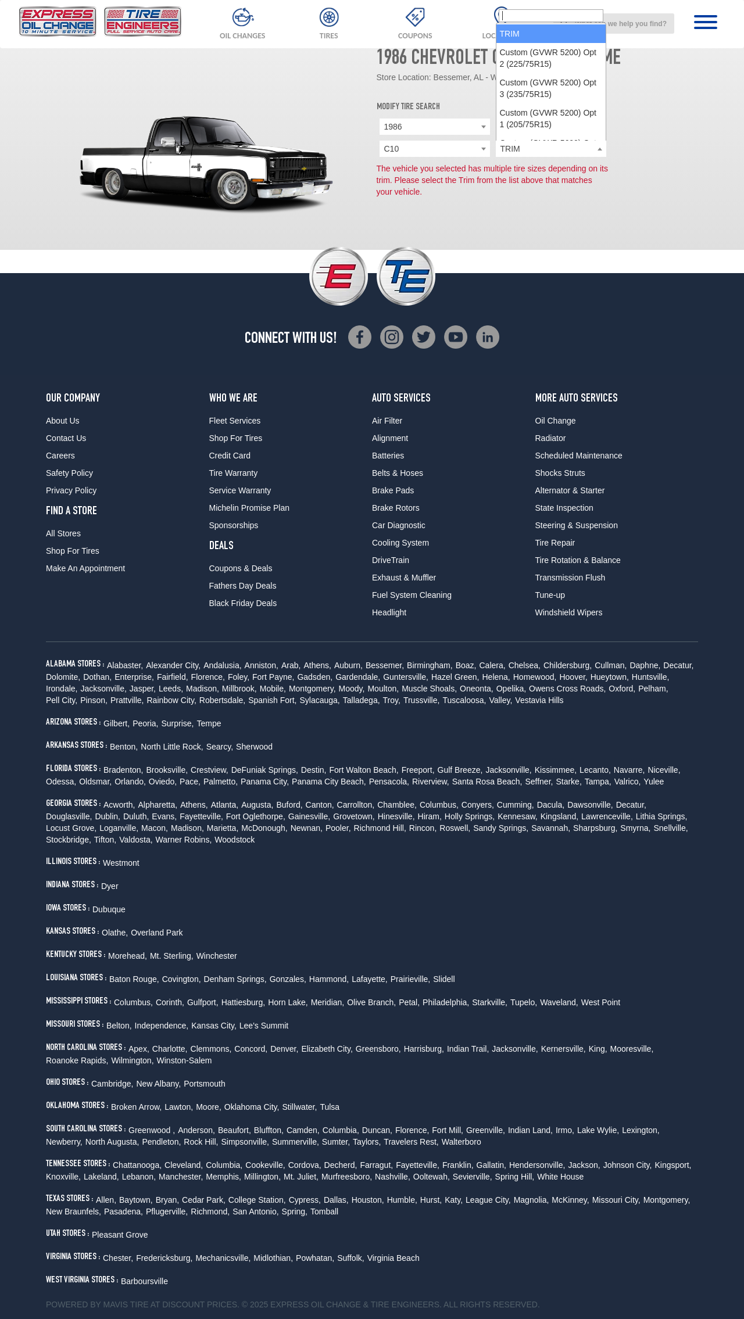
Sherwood (254, 746)
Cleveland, (183, 1165)
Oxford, (622, 688)
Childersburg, (567, 665)
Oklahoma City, (252, 1107)
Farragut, (376, 1165)
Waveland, (559, 1002)
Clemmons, (211, 1048)
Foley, (238, 677)
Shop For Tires (72, 550)
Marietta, (222, 828)
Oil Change (555, 420)
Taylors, (367, 1141)
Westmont (121, 863)
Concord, (250, 1048)
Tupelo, (523, 1002)
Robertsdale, (222, 700)
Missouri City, (616, 1200)
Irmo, (565, 1130)
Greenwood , (151, 1130)
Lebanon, (139, 1176)
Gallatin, (491, 1165)
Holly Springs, (470, 816)
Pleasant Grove (120, 1234)
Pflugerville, (167, 1211)
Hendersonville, (537, 1165)
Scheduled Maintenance (579, 455)
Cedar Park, (204, 1200)
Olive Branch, (371, 1002)
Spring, (294, 1211)
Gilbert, (116, 723)
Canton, (320, 804)
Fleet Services (235, 420)
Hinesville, (396, 816)
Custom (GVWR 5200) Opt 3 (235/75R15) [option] (548, 222)
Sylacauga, (319, 700)
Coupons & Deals (241, 568)
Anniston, (261, 665)
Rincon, (423, 828)
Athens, (317, 665)
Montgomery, (312, 688)
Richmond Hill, (380, 828)
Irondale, (61, 688)
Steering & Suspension (576, 525)
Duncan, (377, 1130)
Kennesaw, (518, 816)
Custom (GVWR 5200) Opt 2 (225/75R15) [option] (548, 191)
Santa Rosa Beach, (487, 781)
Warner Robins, (184, 839)
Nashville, (392, 1176)
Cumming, (515, 804)
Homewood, (535, 677)
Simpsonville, (245, 1141)
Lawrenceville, (607, 816)
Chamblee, (397, 804)
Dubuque (109, 909)
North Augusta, (112, 1141)
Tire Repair (555, 542)
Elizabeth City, (326, 1048)
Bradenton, (123, 770)
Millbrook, (239, 688)
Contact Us (66, 438)
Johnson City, (627, 1165)
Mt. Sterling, (172, 955)
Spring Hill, (515, 1176)
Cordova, (304, 1165)
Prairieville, (410, 979)
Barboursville (144, 1281)
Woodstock (234, 839)
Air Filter (387, 420)
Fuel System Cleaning (412, 595)
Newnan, (307, 828)
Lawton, (178, 1107)
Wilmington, (132, 1060)
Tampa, (598, 781)
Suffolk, (350, 1258)
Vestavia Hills (539, 700)
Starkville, (489, 1002)
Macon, (154, 828)
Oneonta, (476, 688)
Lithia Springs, (662, 816)
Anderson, (196, 1130)
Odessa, (61, 781)
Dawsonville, (590, 804)
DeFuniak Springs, (264, 770)
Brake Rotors (396, 507)
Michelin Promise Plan (249, 507)
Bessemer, (385, 665)
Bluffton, (269, 1130)
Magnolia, (531, 1200)
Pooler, (338, 828)
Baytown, (136, 1200)
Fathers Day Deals (243, 585)
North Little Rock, (172, 746)
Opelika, (511, 688)
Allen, (106, 1200)
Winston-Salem (184, 1060)
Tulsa (329, 1107)
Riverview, (430, 781)
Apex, (138, 1048)
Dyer (110, 886)
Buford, (289, 804)
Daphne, (644, 665)
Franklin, (458, 1165)
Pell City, (61, 700)
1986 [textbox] (393, 126)
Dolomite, (63, 677)
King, (598, 1048)
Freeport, (418, 770)
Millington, (262, 1176)
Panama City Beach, (329, 781)
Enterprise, (134, 677)
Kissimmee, (556, 770)
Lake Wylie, (598, 1130)
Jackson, (584, 1165)
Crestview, (209, 770)
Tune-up (550, 595)
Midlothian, (273, 1258)
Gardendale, (357, 677)
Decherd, (340, 1165)
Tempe (209, 723)
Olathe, (115, 932)
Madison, (202, 688)
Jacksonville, (103, 688)
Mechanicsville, (223, 1258)
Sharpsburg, (595, 828)
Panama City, (265, 781)
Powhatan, (315, 1258)
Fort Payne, (273, 677)
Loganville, (118, 828)
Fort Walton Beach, (363, 770)
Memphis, (223, 1176)
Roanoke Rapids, (77, 1060)
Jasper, (143, 688)
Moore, (208, 1107)
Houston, (368, 1200)
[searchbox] (551, 149)
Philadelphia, (446, 1002)
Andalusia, (222, 665)
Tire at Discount (167, 1304)
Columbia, (341, 1130)
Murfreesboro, (346, 1176)
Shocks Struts (560, 473)
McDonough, (264, 828)
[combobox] (613, 23)
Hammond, (329, 979)
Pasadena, (123, 1211)
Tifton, (105, 839)
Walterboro (461, 1141)
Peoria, (145, 723)
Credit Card (230, 455)
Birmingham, (430, 665)
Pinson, (94, 700)
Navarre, (629, 770)
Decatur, (678, 665)
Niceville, (664, 770)
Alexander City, (173, 665)
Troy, (391, 700)
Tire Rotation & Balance (578, 560)
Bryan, (167, 1200)
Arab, (291, 665)
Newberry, (64, 1141)
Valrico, (627, 781)
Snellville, (670, 828)
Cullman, (611, 665)
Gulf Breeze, (460, 770)
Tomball (324, 1211)
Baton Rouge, (134, 979)
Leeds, (171, 688)
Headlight (389, 612)
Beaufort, (234, 1130)
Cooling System (400, 542)
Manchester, (181, 1176)
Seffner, (539, 781)
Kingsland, (559, 816)
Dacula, (550, 804)
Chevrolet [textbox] (517, 126)
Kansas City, (214, 1025)
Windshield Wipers (569, 612)
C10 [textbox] (391, 148)
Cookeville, (265, 1165)
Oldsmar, (95, 781)
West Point (600, 1002)
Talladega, (361, 700)
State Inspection (564, 507)
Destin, (314, 770)
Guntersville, (405, 677)
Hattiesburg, (243, 1002)
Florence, (208, 677)
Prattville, (127, 700)
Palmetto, (220, 781)
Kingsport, (672, 1165)
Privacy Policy (71, 490)
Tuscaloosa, (464, 700)
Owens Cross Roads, (567, 688)
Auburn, (348, 665)
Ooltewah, (431, 1176)
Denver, (284, 1048)
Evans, (164, 816)
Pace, (190, 781)
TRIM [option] (510, 167)
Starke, (568, 781)
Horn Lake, (287, 1002)
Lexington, (641, 1130)
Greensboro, (378, 1048)
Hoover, (573, 677)
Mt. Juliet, (301, 1176)
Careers (60, 455)
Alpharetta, (157, 804)
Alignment (390, 438)
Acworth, (119, 804)
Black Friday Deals (243, 603)
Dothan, (97, 677)
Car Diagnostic (398, 525)
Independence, (162, 1025)
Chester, (118, 1258)
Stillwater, (299, 1107)
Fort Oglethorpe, (255, 816)
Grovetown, (354, 816)
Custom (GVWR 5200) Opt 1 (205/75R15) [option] (548, 252)
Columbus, (439, 804)
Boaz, (466, 665)
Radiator (550, 438)
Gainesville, (309, 816)
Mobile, (273, 688)
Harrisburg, (424, 1048)
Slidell (444, 979)
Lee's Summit (263, 1025)
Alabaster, (125, 665)
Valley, (500, 700)
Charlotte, (170, 1048)
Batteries (388, 455)
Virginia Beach (393, 1258)
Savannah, (550, 828)
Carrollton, (356, 804)
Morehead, (127, 955)
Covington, (181, 979)
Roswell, (454, 828)
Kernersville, (563, 1048)
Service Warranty (240, 490)
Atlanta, (224, 804)
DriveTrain (390, 560)
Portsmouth (205, 1083)
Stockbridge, (68, 839)
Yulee (653, 781)
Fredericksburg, (164, 1258)
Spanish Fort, (272, 700)
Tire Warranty (233, 473)
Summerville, (295, 1141)
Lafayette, (370, 979)
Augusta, (257, 804)
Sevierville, (472, 1176)
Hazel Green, (455, 677)
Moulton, (383, 688)
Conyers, (478, 804)
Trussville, (421, 700)
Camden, (303, 1130)
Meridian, (328, 1002)
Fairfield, (172, 677)
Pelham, (653, 688)
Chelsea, (525, 665)
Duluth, (136, 816)
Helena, (496, 677)
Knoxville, (63, 1176)
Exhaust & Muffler (404, 577)
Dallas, (336, 1200)
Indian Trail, (468, 1048)
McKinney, (570, 1200)
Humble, (402, 1200)
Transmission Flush (570, 577)
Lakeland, (101, 1176)
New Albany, (158, 1083)
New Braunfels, (73, 1211)
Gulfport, (203, 1002)
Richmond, (210, 1211)
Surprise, (177, 723)
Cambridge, (112, 1083)
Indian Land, (530, 1130)
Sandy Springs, (500, 828)
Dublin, (107, 816)
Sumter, (336, 1141)
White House (560, 1176)
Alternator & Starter (570, 490)
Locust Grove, (71, 828)
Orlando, (130, 781)
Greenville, (485, 1130)
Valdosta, (135, 839)
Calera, (492, 665)
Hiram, (430, 816)
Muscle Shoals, (429, 688)
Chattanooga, (137, 1165)
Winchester (216, 955)
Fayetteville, (201, 816)
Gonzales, (288, 979)
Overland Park (157, 932)
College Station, (257, 1200)
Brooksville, (167, 770)
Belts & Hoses (397, 473)
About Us (63, 420)
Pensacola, (389, 781)
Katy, (454, 1200)
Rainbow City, (171, 700)
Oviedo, (163, 781)
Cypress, (305, 1200)
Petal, (409, 1002)
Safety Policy (69, 473)
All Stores (63, 533)
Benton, (124, 746)
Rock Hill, (201, 1141)
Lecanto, (595, 770)
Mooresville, (632, 1048)
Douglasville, (69, 816)
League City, (488, 1200)
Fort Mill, (447, 1130)
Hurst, (431, 1200)
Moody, (352, 688)
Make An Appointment (85, 568)
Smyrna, (635, 828)
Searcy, (219, 746)
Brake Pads (393, 490)
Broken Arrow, (136, 1107)
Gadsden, (314, 677)
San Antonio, (255, 1211)
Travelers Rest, (411, 1141)
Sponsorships (234, 525)
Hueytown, (610, 677)
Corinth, (170, 1002)
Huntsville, (651, 677)
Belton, (119, 1025)
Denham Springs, (235, 979)
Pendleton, (161, 1141)
